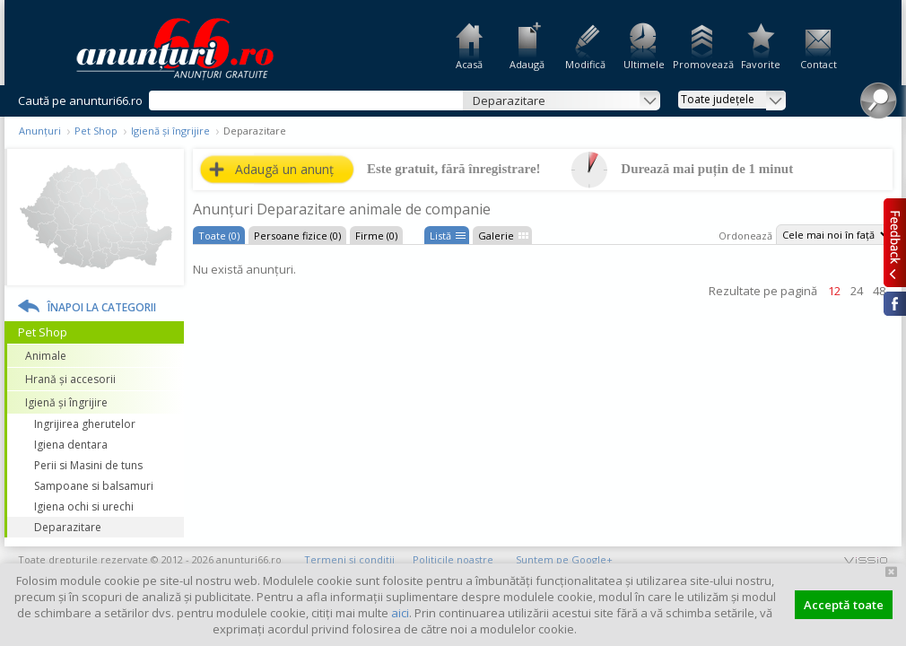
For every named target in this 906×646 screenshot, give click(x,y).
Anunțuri (40, 130)
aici (400, 613)
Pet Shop (96, 130)
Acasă (469, 64)
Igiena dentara (71, 444)
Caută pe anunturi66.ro (80, 100)
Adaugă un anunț (284, 169)
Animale (45, 355)
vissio (865, 559)
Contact (818, 64)
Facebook (895, 304)
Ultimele (644, 64)
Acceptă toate (844, 605)
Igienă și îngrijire (170, 130)
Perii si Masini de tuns (88, 465)
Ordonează (745, 235)
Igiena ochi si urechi (84, 506)
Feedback (895, 242)
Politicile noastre (453, 559)
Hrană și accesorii (70, 379)
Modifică (585, 64)
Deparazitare (67, 527)
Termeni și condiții (349, 559)
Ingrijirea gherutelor (84, 424)
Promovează (702, 64)
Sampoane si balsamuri (93, 485)
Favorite (760, 64)
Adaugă (527, 64)
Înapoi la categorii (102, 307)
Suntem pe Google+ (564, 559)
